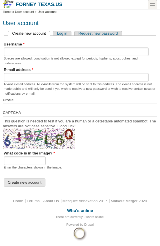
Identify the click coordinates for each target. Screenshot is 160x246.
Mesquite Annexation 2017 (85, 201)
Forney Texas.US (32, 4)
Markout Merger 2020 (129, 201)
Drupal (89, 224)
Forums (33, 201)
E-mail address (18, 70)
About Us (51, 201)
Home (7, 11)
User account (24, 11)
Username (14, 44)
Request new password (98, 33)
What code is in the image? (29, 153)
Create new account (31, 33)
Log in (62, 33)
